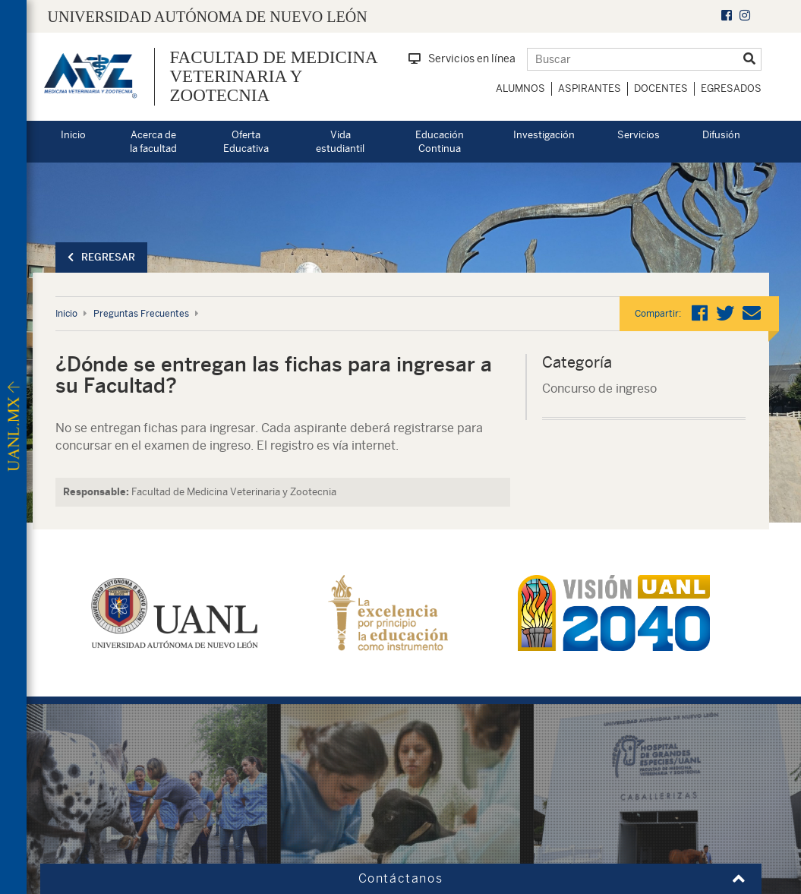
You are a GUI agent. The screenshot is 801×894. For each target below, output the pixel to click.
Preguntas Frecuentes (141, 313)
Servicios (638, 135)
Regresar (101, 257)
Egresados (731, 88)
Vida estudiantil (340, 142)
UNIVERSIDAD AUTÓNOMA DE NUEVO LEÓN (207, 16)
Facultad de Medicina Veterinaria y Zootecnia (273, 77)
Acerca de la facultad (153, 142)
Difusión (721, 135)
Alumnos (520, 88)
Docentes (661, 88)
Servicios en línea (462, 58)
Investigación (544, 135)
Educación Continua (439, 142)
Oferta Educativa (246, 142)
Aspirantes (589, 88)
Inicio (73, 135)
